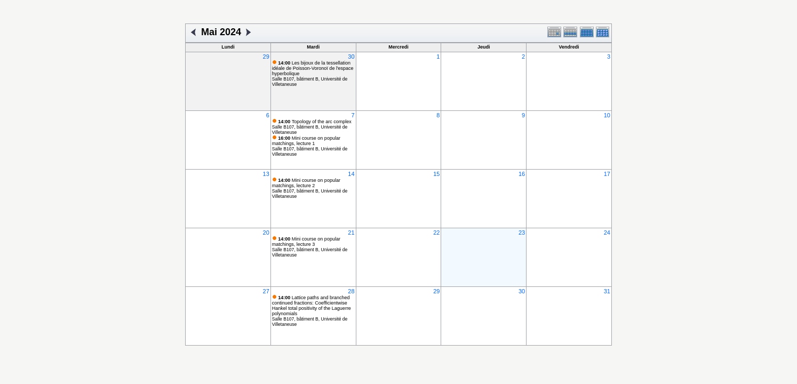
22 (436, 232)
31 (607, 291)
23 (522, 232)
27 (266, 291)
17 (607, 174)
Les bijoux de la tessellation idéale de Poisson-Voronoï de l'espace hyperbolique (313, 68)
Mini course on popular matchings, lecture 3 (306, 241)
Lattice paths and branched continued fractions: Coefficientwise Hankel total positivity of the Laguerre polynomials (311, 305)
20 (266, 232)
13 (266, 174)
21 (351, 232)
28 (351, 291)
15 (436, 174)
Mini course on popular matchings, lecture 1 (306, 140)
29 (266, 56)
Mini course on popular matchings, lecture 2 (306, 183)
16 (522, 174)
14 (351, 174)
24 (607, 232)
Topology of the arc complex (314, 121)
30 (351, 56)
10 (607, 115)
